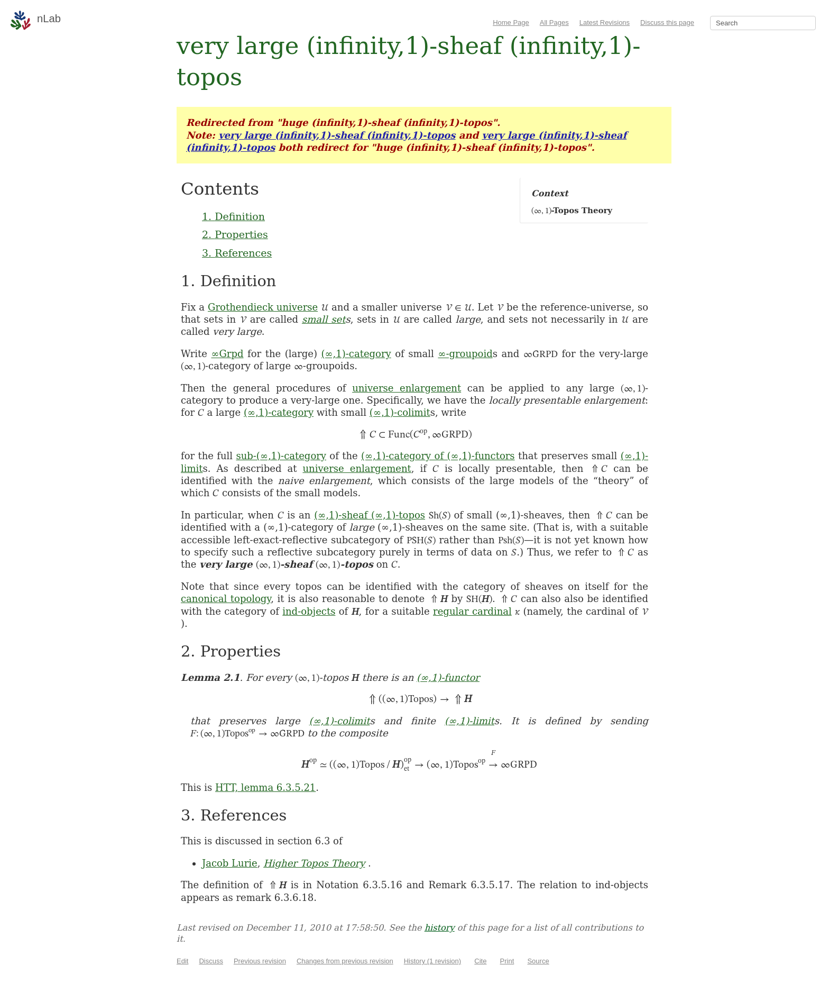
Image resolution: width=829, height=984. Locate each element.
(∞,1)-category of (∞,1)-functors (438, 455)
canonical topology (226, 598)
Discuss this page (667, 22)
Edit (182, 961)
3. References (237, 253)
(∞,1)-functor (448, 677)
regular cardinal (472, 611)
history (440, 928)
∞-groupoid (465, 353)
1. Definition (233, 216)
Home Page (511, 22)
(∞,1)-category (356, 353)
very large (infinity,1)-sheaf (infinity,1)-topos (336, 135)
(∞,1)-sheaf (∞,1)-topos (369, 515)
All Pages (554, 22)
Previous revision (260, 961)
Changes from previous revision (345, 961)
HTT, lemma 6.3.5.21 (265, 787)
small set (324, 319)
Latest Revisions (604, 22)
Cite (480, 961)
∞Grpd (227, 353)
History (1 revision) (432, 961)
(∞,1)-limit (469, 720)
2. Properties (235, 234)
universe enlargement (406, 388)
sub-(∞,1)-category (281, 455)
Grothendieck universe (263, 307)
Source (538, 961)
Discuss (211, 961)
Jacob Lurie (229, 863)
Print (507, 961)
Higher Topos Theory (314, 863)
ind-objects (308, 611)
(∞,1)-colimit (400, 412)
